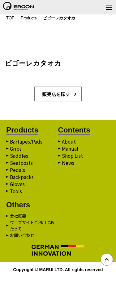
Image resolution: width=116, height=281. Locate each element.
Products (30, 17)
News (68, 165)
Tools (16, 194)
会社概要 (18, 219)
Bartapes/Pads (26, 142)
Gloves (17, 187)
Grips (16, 150)
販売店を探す (56, 94)
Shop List (73, 157)
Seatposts (21, 165)
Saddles (19, 157)
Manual (70, 150)
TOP (10, 17)
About (69, 142)
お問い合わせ (23, 238)
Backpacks (22, 179)
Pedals (17, 172)
